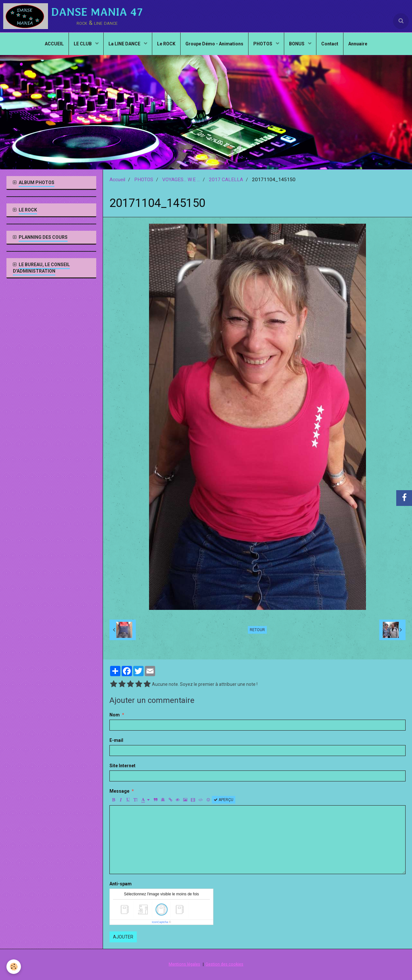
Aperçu (223, 800)
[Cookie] (13, 966)
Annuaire (357, 43)
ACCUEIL (54, 43)
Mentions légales (184, 964)
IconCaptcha (160, 922)
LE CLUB (83, 43)
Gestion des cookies (224, 964)
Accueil (117, 179)
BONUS (297, 43)
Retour (257, 630)
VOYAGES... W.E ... (181, 179)
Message (119, 791)
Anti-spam (120, 883)
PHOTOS (263, 43)
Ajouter (123, 936)
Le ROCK (166, 43)
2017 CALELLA (226, 179)
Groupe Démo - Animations (214, 43)
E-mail (116, 740)
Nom (114, 714)
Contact (329, 43)
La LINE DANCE (124, 43)
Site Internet (122, 765)
